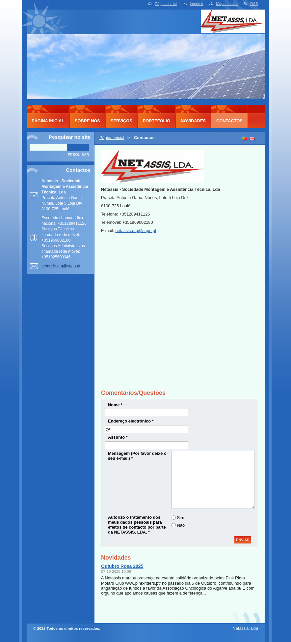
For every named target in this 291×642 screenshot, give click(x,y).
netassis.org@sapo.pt (135, 230)
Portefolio (156, 120)
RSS (254, 4)
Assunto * (118, 437)
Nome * (115, 404)
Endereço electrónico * (131, 421)
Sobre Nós (87, 120)
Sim (180, 517)
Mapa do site (227, 4)
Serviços (121, 120)
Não (181, 525)
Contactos (229, 120)
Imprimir (196, 4)
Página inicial (166, 4)
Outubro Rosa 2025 (122, 566)
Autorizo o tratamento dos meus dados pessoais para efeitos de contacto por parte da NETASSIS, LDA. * (137, 525)
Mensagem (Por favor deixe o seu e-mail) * (137, 456)
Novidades (193, 120)
